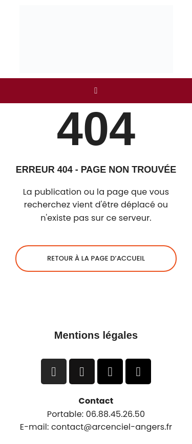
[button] (95, 90)
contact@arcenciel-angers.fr (111, 427)
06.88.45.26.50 (115, 414)
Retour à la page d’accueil (96, 258)
